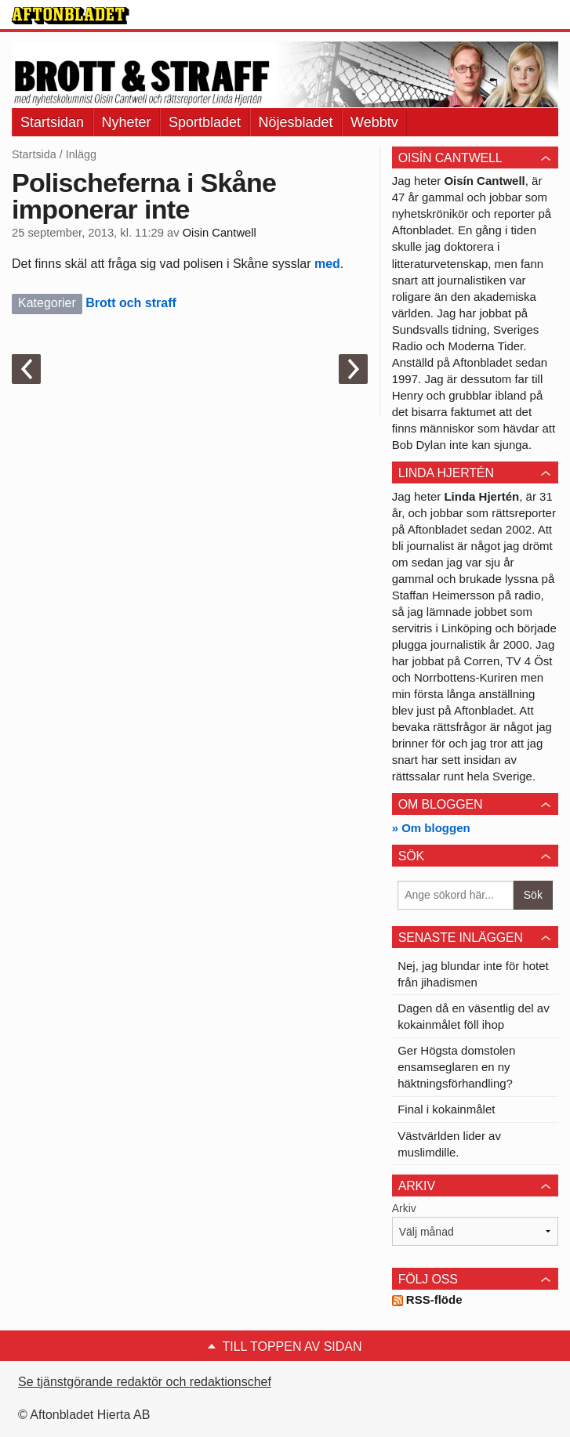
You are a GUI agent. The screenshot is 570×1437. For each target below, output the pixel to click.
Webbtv (374, 122)
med (325, 263)
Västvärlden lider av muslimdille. (449, 1144)
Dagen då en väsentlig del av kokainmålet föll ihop (473, 1016)
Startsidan (52, 122)
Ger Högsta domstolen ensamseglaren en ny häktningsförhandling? (456, 1067)
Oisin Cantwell (219, 232)
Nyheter (126, 122)
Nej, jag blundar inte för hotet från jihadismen (473, 974)
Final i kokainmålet (446, 1109)
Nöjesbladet (296, 122)
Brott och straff (130, 302)
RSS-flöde (427, 1299)
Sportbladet (205, 122)
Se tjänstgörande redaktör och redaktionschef (144, 1381)
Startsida (34, 154)
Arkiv (404, 1208)
